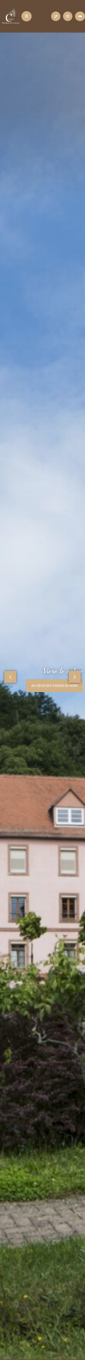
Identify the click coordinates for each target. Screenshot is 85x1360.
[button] (10, 677)
